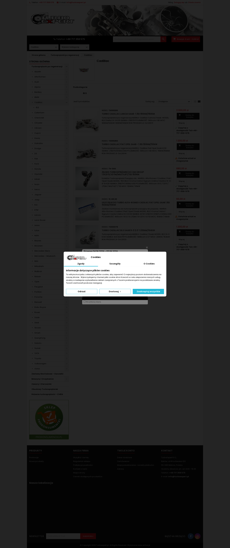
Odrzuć (82, 291)
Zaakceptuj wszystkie (148, 291)
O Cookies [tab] (149, 263)
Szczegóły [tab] (114, 263)
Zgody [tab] (80, 263)
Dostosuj (115, 291)
